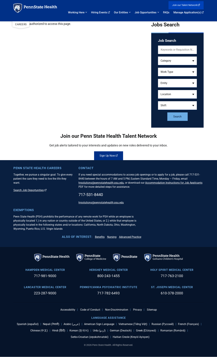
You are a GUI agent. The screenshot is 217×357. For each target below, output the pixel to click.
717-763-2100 (172, 276)
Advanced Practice (130, 237)
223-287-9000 (45, 293)
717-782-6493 (108, 293)
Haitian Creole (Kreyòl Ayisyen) (131, 337)
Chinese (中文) (39, 330)
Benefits (100, 237)
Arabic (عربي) (72, 324)
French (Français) (188, 324)
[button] (177, 61)
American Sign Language (99, 324)
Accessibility (67, 310)
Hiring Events (100, 12)
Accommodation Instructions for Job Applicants (173, 182)
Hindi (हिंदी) (58, 330)
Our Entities (121, 12)
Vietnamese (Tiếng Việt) (133, 324)
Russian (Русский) (163, 324)
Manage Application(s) (188, 12)
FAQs (166, 12)
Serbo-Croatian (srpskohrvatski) (89, 337)
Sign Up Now (109, 156)
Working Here (76, 12)
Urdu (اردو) (99, 330)
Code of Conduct (90, 310)
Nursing (111, 237)
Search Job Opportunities (29, 190)
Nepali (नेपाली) (51, 324)
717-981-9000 (45, 276)
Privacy (137, 310)
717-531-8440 (90, 194)
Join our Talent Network (186, 5)
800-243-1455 (108, 276)
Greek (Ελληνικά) (146, 330)
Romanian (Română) (172, 330)
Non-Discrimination (116, 310)
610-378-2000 (172, 293)
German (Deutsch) (121, 330)
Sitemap (152, 310)
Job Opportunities (145, 12)
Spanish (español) (28, 324)
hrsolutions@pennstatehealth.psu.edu (101, 182)
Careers (21, 24)
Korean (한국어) (79, 330)
